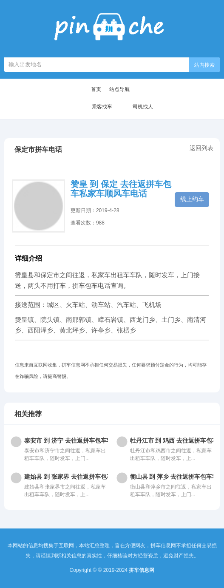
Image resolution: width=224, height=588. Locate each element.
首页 (96, 89)
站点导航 (119, 89)
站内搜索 (204, 65)
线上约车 (192, 199)
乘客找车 (95, 107)
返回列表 (201, 148)
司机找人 (136, 107)
